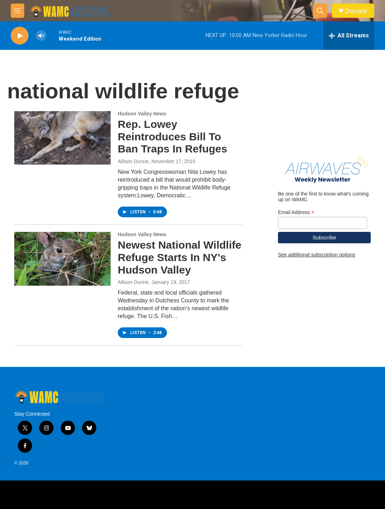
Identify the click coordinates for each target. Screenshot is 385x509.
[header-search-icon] (320, 11)
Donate (356, 11)
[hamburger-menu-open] (17, 11)
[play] (19, 36)
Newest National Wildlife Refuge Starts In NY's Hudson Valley (179, 257)
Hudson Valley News (142, 113)
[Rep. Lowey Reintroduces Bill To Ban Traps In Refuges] (62, 138)
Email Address (296, 212)
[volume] (41, 36)
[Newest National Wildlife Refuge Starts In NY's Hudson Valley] (62, 258)
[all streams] (348, 35)
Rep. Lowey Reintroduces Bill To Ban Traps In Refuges (172, 136)
